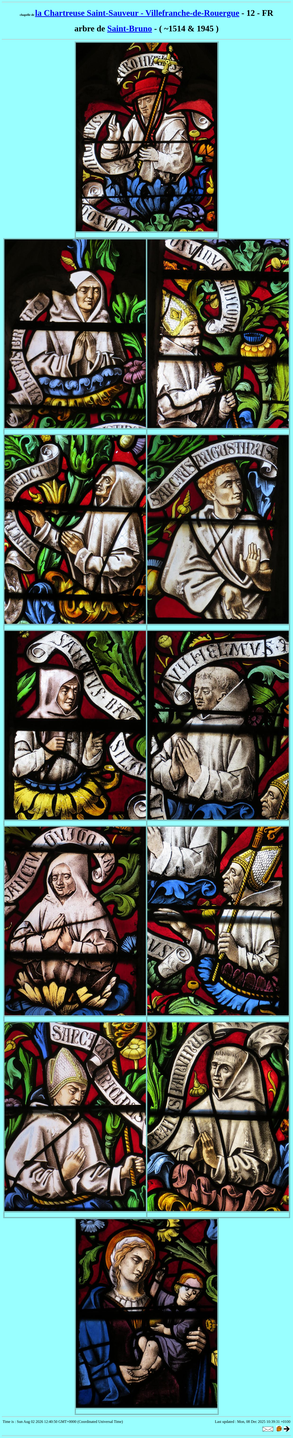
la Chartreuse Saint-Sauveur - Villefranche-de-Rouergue (137, 13)
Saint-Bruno (129, 28)
